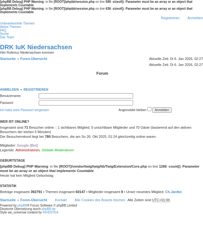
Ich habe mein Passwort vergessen (24, 110)
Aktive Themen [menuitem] (10, 27)
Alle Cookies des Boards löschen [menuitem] (100, 200)
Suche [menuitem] (4, 33)
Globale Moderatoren (58, 150)
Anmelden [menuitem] (195, 18)
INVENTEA (51, 212)
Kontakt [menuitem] (61, 200)
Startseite (8, 200)
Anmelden (9, 89)
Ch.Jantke (173, 192)
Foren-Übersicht (33, 200)
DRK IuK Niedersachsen (36, 47)
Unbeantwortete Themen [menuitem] (17, 23)
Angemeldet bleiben (135, 109)
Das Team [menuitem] (7, 37)
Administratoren (27, 150)
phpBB (22, 205)
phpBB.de (48, 209)
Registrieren (36, 89)
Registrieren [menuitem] (170, 18)
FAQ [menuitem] (3, 30)
